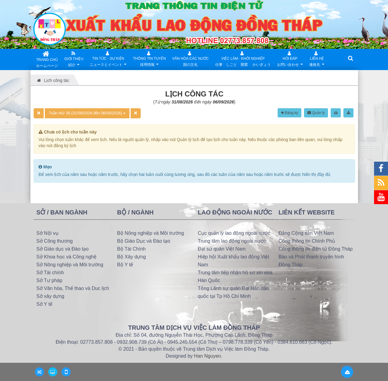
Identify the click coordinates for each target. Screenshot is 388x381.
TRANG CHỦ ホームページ (47, 58)
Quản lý (316, 113)
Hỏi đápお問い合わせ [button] (290, 59)
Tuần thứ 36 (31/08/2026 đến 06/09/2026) (87, 113)
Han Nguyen (207, 356)
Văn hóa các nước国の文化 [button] (190, 58)
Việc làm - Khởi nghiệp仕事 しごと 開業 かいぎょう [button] (243, 58)
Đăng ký (289, 113)
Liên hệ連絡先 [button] (316, 59)
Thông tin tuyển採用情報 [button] (149, 59)
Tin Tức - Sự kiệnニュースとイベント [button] (108, 59)
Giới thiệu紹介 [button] (73, 59)
